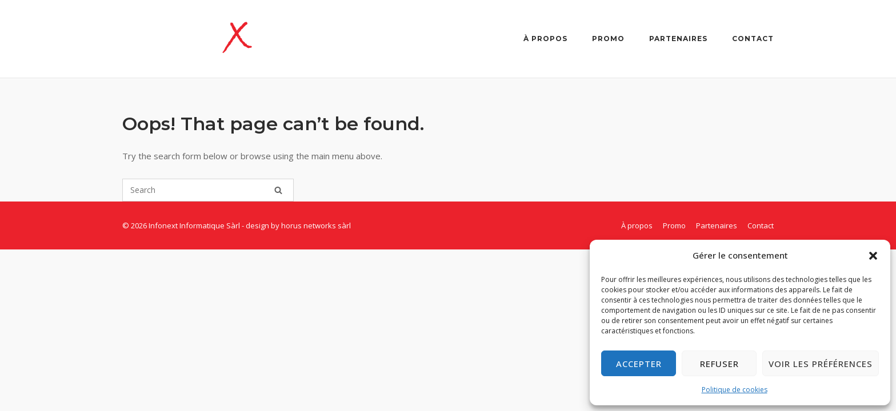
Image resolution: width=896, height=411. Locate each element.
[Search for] (208, 190)
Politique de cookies (734, 389)
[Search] (278, 190)
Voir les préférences (821, 363)
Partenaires (678, 38)
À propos (545, 38)
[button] (873, 255)
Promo (608, 38)
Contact (753, 38)
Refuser (719, 363)
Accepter (639, 363)
